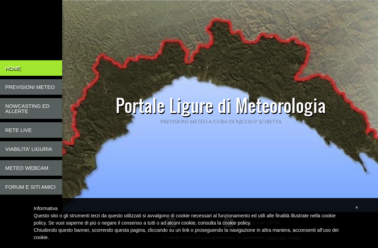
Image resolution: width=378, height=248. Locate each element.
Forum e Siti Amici (30, 187)
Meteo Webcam (26, 168)
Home (13, 68)
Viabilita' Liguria (28, 149)
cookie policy (236, 223)
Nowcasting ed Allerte (27, 108)
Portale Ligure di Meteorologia (221, 105)
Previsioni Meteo (30, 87)
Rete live (18, 130)
